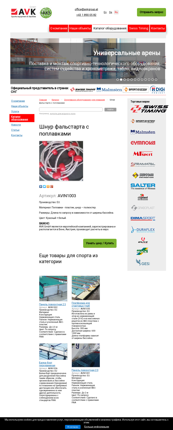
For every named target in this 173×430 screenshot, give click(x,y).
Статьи (15, 130)
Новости (16, 124)
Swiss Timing (138, 28)
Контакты (158, 28)
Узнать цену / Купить (100, 243)
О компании (58, 28)
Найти (110, 109)
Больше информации (96, 426)
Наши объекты (80, 28)
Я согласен (72, 427)
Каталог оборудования (109, 28)
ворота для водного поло (62, 113)
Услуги (15, 111)
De (110, 12)
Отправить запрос (151, 12)
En (105, 12)
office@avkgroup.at (86, 9)
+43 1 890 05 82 (86, 15)
